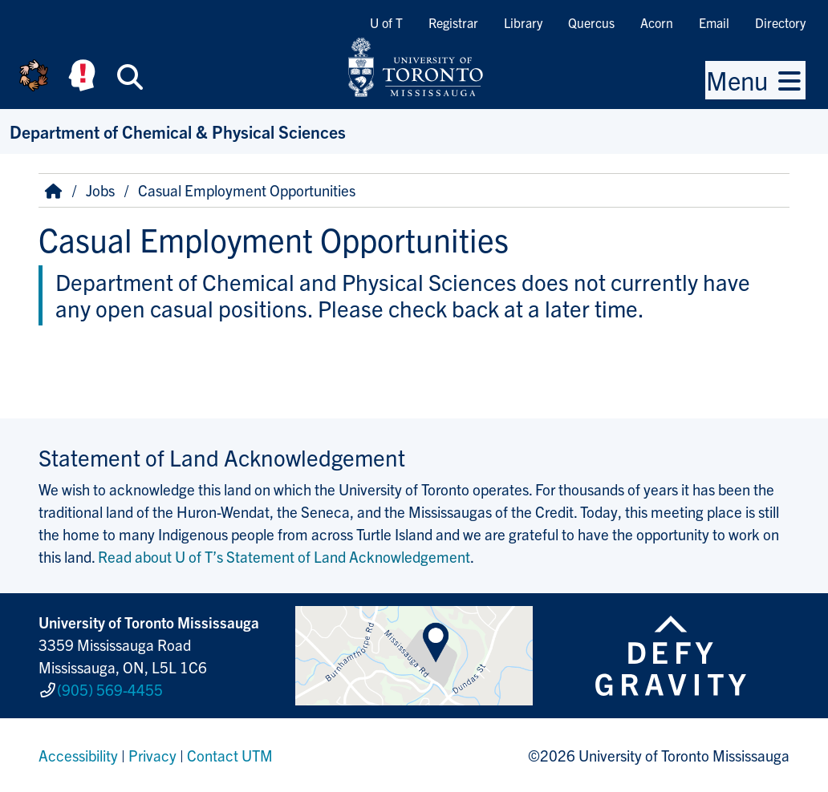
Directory (780, 22)
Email (714, 22)
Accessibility (78, 755)
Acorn (656, 22)
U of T (386, 22)
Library (523, 22)
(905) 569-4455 (110, 689)
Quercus (591, 22)
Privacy (152, 755)
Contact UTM (230, 755)
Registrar (453, 22)
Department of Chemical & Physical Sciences (178, 131)
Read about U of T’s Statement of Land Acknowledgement (284, 556)
